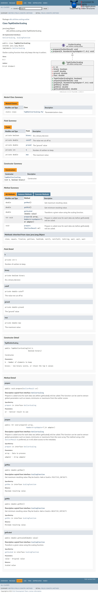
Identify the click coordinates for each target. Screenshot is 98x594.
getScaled (28, 211)
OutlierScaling (9, 38)
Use (25, 3)
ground (28, 145)
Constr (22, 13)
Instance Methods (25, 194)
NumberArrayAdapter (32, 219)
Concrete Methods (42, 194)
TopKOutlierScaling (12, 177)
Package (12, 3)
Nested (11, 13)
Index (45, 3)
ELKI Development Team (20, 591)
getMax (26, 202)
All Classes (5, 7)
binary (28, 135)
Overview (4, 3)
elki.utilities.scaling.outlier (19, 19)
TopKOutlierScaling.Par (34, 112)
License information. (35, 591)
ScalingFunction (23, 38)
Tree (29, 3)
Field (17, 13)
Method (30, 13)
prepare (27, 217)
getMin (26, 207)
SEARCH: (16, 8)
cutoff (28, 140)
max (27, 155)
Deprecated (37, 3)
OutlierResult (31, 228)
